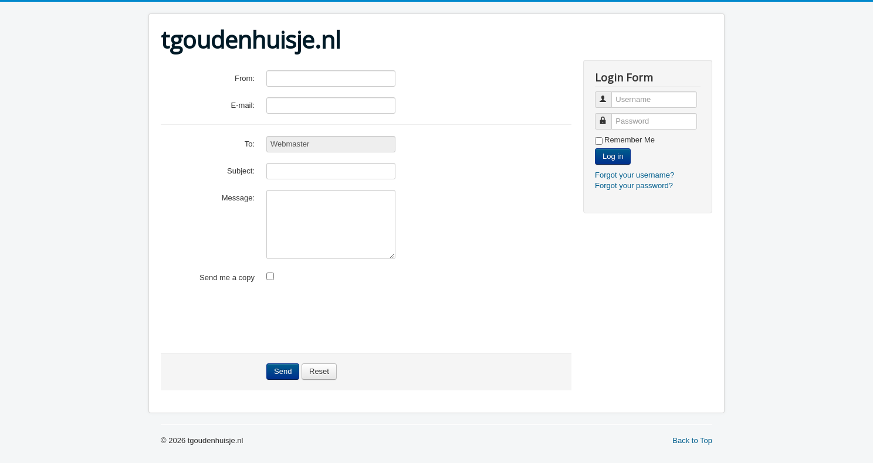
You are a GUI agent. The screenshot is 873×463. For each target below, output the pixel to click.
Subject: (241, 170)
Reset (319, 371)
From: (245, 78)
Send (283, 371)
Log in (613, 156)
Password (608, 116)
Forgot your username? (634, 175)
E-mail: (243, 105)
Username (608, 94)
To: (250, 143)
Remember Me (629, 139)
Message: (238, 197)
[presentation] (355, 319)
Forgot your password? (634, 185)
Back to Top (692, 440)
